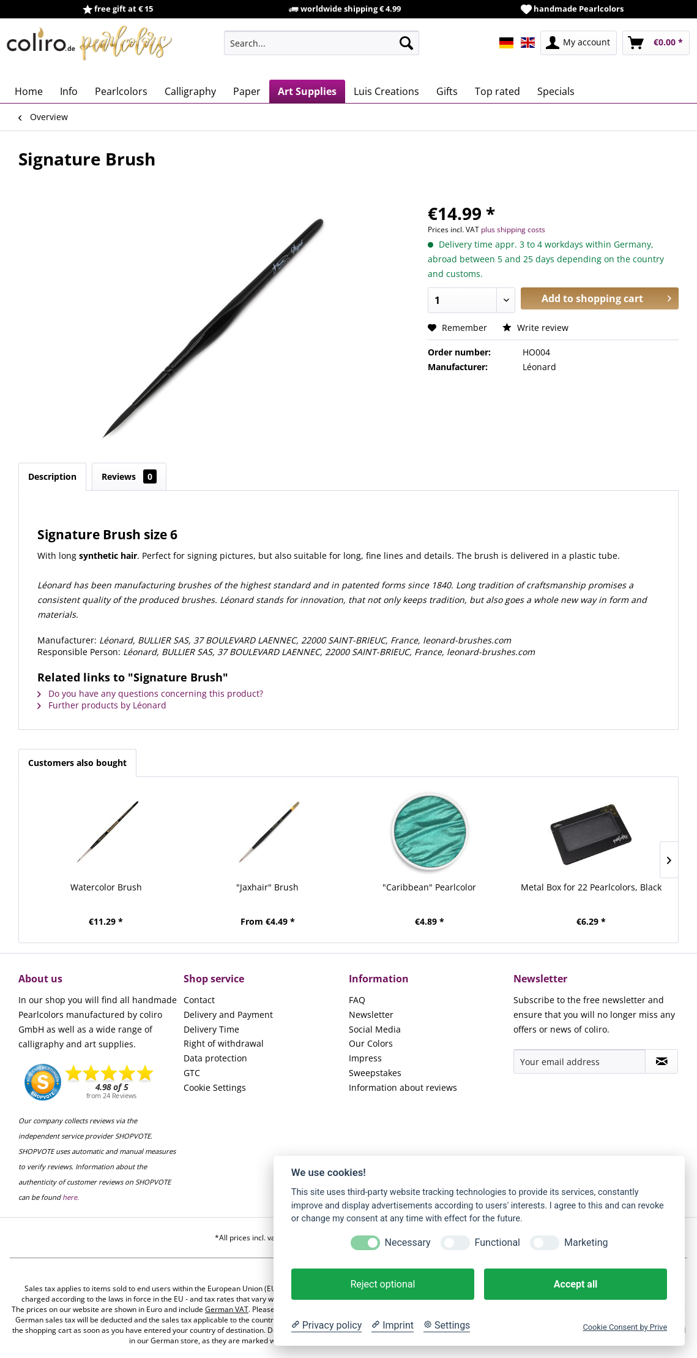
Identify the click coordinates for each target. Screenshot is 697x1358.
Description (52, 476)
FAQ (357, 1000)
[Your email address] (579, 1061)
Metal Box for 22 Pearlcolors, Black (591, 887)
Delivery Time (211, 1029)
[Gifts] (447, 91)
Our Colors (371, 1043)
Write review (535, 327)
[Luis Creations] (386, 91)
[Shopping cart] (656, 43)
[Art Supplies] (307, 91)
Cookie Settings (215, 1087)
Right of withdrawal (224, 1043)
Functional (497, 1242)
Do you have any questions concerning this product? (150, 693)
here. (70, 1197)
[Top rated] (497, 91)
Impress (365, 1058)
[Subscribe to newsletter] (661, 1061)
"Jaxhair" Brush (267, 887)
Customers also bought (77, 762)
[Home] (28, 91)
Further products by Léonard (101, 705)
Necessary (408, 1242)
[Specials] (556, 91)
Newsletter (371, 1014)
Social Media (375, 1029)
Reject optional (382, 1284)
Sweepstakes (375, 1073)
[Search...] (321, 43)
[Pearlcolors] (121, 91)
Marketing (586, 1242)
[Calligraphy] (190, 91)
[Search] (406, 43)
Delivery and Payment (228, 1014)
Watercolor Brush (106, 887)
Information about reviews (403, 1087)
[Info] (68, 91)
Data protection (215, 1058)
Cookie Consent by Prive (625, 1327)
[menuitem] (321, 43)
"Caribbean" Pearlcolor (429, 887)
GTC (192, 1073)
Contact (199, 1000)
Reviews (129, 476)
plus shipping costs (513, 229)
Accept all (575, 1284)
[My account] (578, 43)
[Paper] (247, 91)
